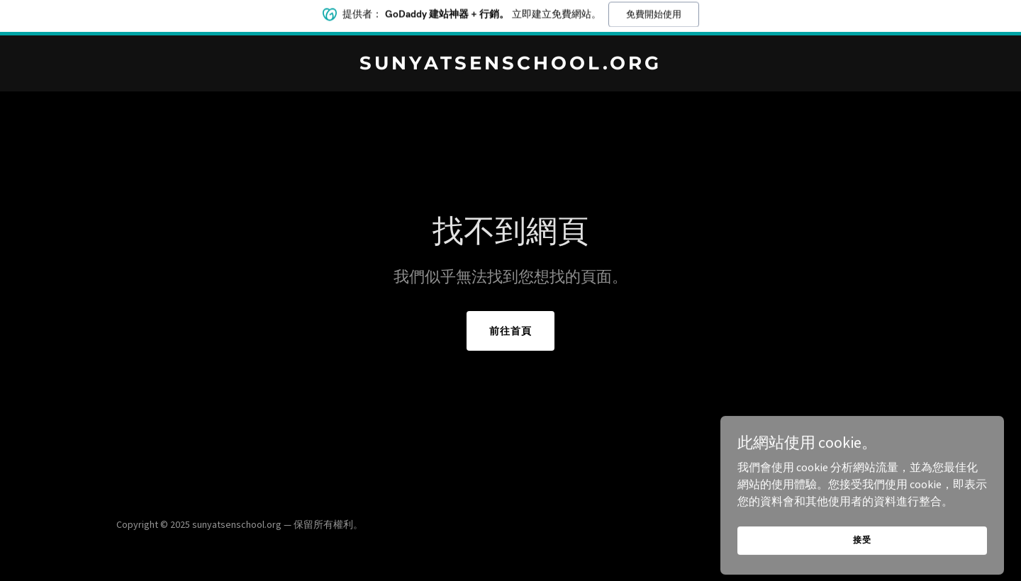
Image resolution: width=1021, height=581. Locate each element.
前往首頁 (510, 331)
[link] (510, 65)
